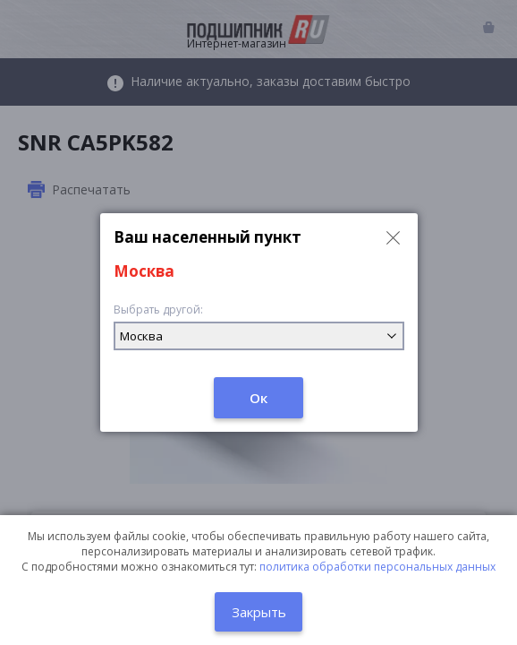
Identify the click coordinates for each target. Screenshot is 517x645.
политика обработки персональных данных (377, 566)
